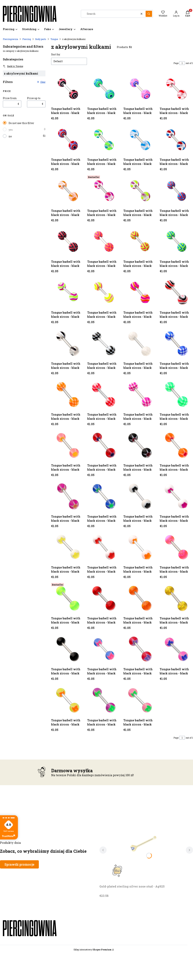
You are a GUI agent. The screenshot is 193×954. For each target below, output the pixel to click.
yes (11, 129)
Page (176, 63)
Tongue (54, 39)
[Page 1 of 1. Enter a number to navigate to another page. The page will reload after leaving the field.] (182, 63)
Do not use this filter (21, 123)
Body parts (40, 39)
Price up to (33, 98)
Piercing (26, 39)
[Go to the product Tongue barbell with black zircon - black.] (67, 88)
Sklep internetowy (92, 949)
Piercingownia (10, 39)
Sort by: (55, 54)
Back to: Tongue (13, 66)
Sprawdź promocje (19, 864)
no (10, 136)
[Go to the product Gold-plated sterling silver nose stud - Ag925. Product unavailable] (144, 842)
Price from (10, 98)
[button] (149, 14)
